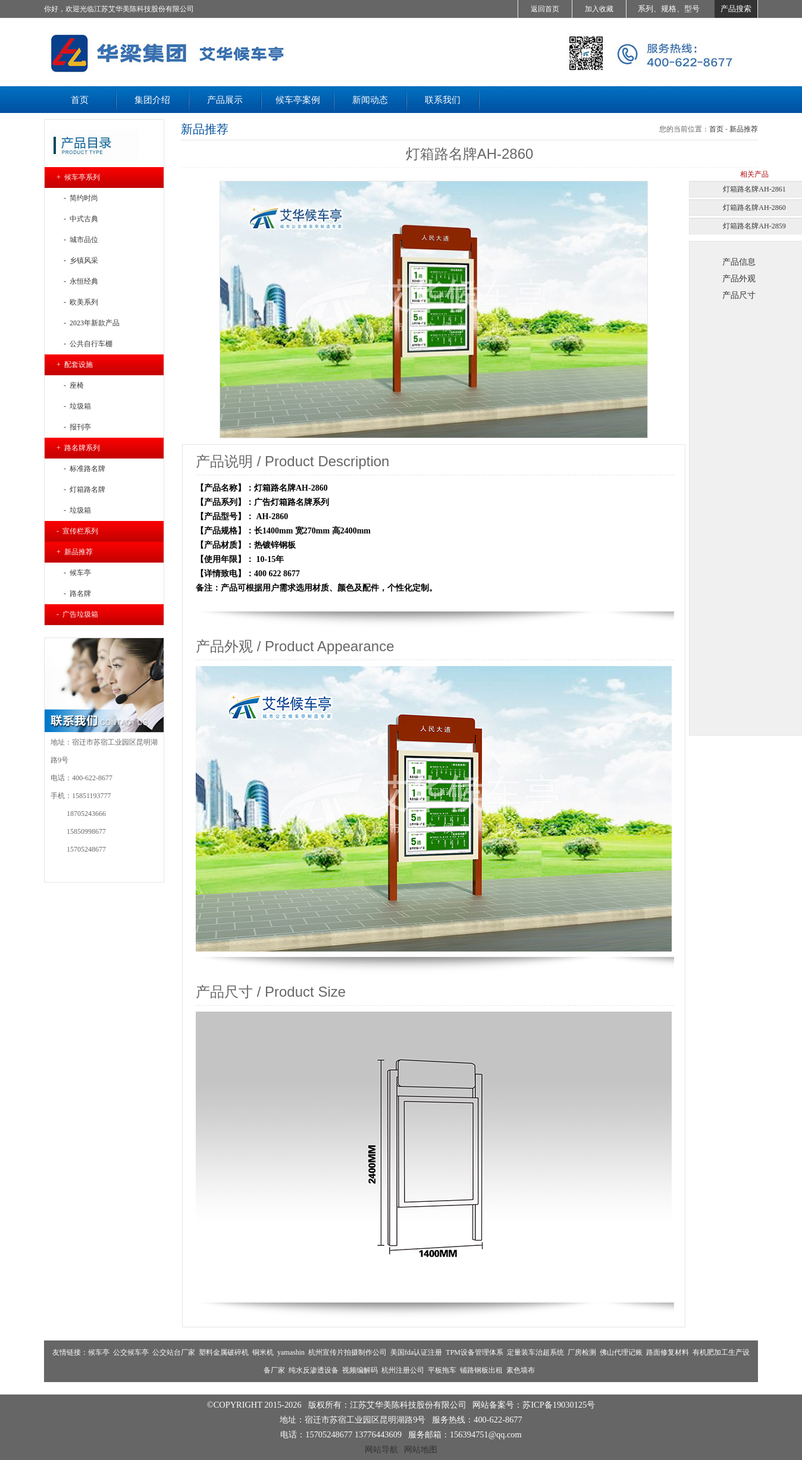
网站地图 (420, 1449)
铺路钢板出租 (481, 1370)
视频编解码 (360, 1370)
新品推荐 (743, 129)
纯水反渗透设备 (314, 1370)
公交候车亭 (131, 1352)
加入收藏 (599, 9)
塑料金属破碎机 (224, 1352)
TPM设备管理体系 (474, 1352)
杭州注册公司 (402, 1370)
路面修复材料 (667, 1352)
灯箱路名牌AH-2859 (754, 226)
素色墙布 (520, 1370)
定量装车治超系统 (535, 1352)
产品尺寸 (739, 295)
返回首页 (545, 9)
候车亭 (98, 1352)
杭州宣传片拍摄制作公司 (347, 1352)
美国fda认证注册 (416, 1352)
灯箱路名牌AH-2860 (754, 207)
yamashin (291, 1352)
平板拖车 (442, 1370)
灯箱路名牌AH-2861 (754, 189)
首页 (716, 129)
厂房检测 (582, 1352)
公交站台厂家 (173, 1352)
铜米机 (263, 1352)
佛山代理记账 (621, 1352)
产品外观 (739, 278)
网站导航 (381, 1449)
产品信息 (739, 261)
